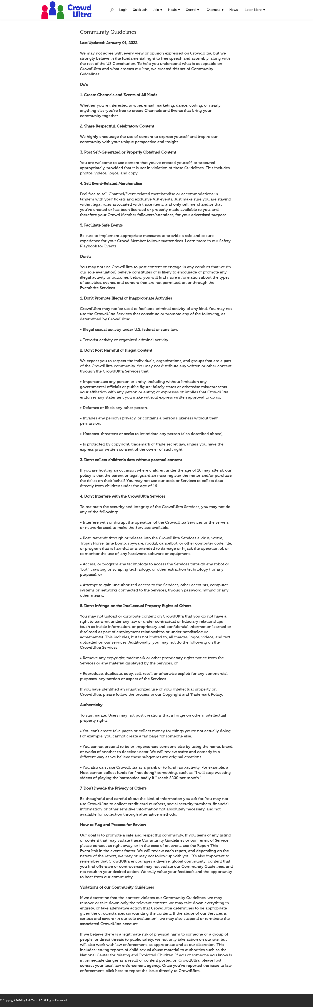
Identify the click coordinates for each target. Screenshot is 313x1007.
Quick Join (140, 10)
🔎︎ (112, 10)
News (234, 10)
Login (123, 10)
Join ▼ (158, 10)
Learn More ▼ (255, 10)
